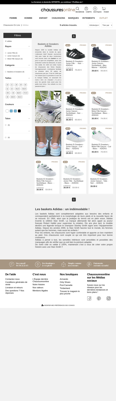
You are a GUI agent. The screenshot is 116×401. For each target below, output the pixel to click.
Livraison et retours (14, 380)
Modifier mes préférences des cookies (58, 398)
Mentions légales (40, 383)
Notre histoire (39, 377)
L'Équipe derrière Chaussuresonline (41, 373)
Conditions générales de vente (16, 376)
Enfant (43, 18)
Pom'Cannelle (66, 378)
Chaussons (58, 18)
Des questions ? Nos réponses (14, 384)
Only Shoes (65, 375)
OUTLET (103, 18)
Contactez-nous (12, 372)
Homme (28, 18)
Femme (12, 18)
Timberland (65, 381)
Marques (73, 18)
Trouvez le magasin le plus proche (70, 385)
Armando (64, 372)
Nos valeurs (38, 380)
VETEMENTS (88, 18)
